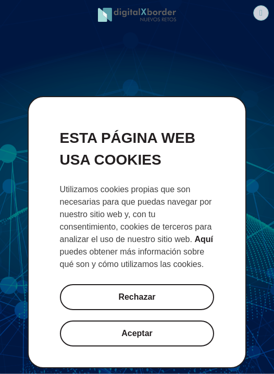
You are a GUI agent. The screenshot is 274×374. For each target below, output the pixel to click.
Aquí (203, 239)
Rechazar (136, 296)
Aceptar (137, 333)
